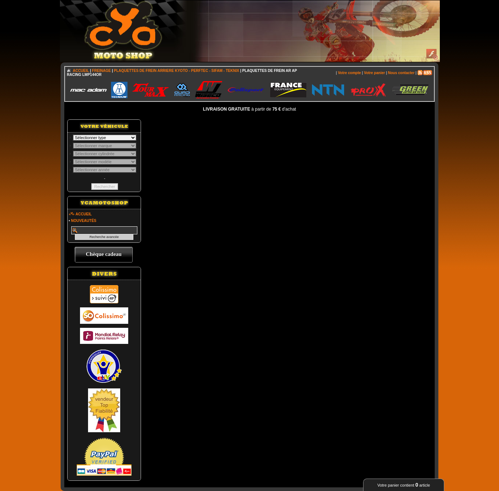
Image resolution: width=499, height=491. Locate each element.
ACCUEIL (81, 71)
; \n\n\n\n (105, 137)
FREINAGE (101, 71)
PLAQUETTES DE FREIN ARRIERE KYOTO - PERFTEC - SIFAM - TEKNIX (176, 71)
